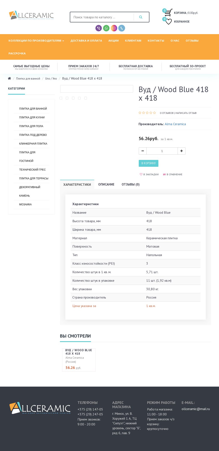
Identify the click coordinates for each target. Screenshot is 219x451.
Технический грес (32, 169)
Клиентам (133, 40)
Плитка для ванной (28, 78)
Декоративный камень (29, 191)
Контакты (156, 40)
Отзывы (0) (131, 184)
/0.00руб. (181, 12)
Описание (106, 184)
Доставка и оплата (86, 40)
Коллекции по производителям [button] (36, 40)
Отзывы (192, 40)
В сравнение (172, 174)
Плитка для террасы (33, 178)
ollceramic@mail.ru (196, 405)
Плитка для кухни (32, 117)
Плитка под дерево (33, 134)
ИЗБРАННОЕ (177, 22)
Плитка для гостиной (27, 156)
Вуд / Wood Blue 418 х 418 (78, 351)
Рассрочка (17, 53)
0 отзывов (167, 113)
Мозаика (25, 204)
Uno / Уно (51, 78)
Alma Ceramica (175, 124)
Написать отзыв (186, 113)
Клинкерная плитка (33, 143)
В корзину (149, 163)
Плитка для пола (31, 126)
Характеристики (77, 185)
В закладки (149, 174)
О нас (175, 40)
